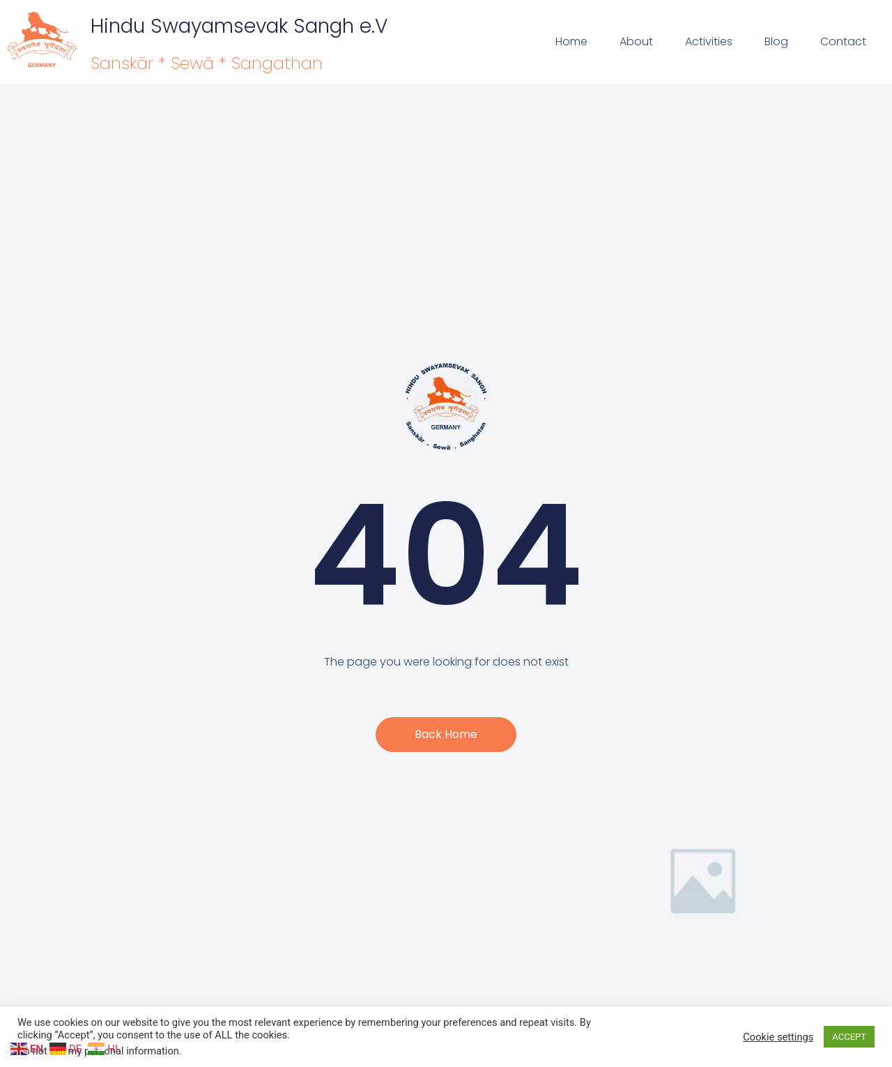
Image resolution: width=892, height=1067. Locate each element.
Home (571, 41)
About (636, 41)
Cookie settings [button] (778, 1037)
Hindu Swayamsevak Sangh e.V (239, 26)
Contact (843, 41)
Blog (776, 41)
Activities (708, 41)
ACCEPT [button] (849, 1036)
